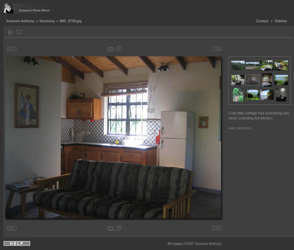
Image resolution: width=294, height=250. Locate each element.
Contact (262, 21)
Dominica (47, 21)
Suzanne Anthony (20, 21)
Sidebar (281, 21)
